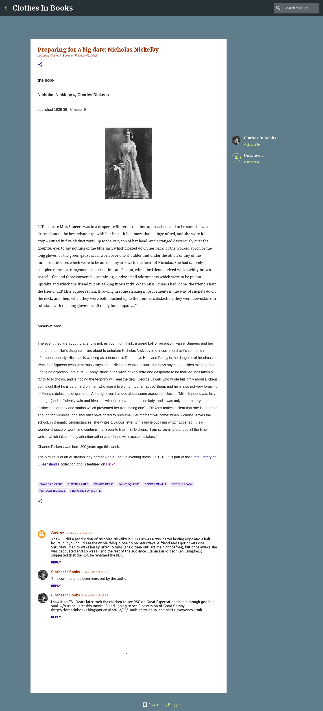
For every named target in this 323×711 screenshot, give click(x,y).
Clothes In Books (43, 8)
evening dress (103, 484)
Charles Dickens (51, 484)
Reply (56, 562)
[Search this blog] (295, 8)
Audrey (57, 532)
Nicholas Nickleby (52, 490)
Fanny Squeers (129, 484)
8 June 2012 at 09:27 (95, 572)
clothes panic (78, 484)
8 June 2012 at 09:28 (95, 595)
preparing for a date (85, 490)
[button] (40, 65)
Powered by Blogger (161, 705)
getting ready (182, 484)
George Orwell (155, 484)
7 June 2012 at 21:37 (79, 532)
